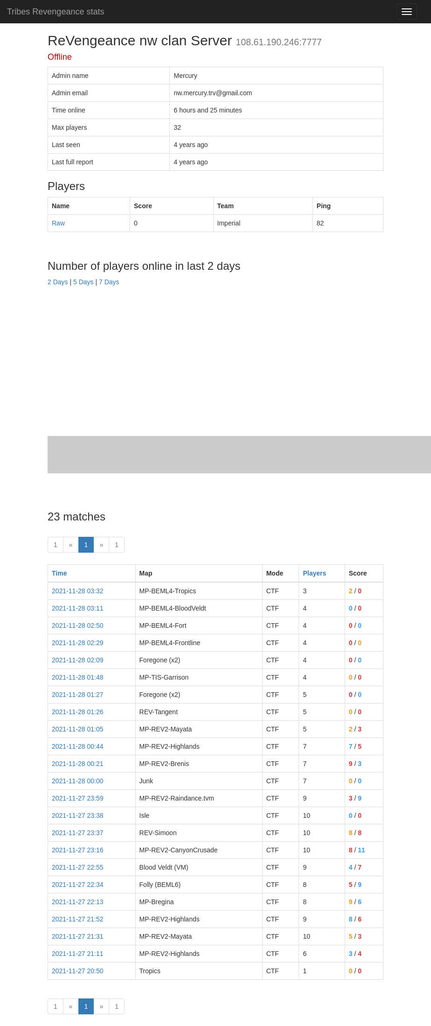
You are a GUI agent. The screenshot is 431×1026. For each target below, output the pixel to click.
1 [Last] (116, 544)
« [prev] (71, 544)
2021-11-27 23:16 (78, 850)
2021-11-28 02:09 (78, 660)
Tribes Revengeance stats (55, 11)
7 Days (109, 282)
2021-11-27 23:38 (78, 815)
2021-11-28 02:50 (78, 625)
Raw (58, 223)
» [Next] (101, 544)
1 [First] (55, 544)
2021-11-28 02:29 (78, 643)
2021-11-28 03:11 (78, 608)
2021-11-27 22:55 (78, 867)
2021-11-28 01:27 (78, 694)
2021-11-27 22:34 (78, 884)
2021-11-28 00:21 (78, 763)
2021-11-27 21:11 (78, 953)
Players (314, 573)
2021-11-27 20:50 (78, 971)
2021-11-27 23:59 (78, 798)
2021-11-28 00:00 (78, 781)
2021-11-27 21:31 (78, 936)
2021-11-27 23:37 (78, 832)
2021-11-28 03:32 (78, 591)
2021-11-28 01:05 (78, 729)
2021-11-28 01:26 (78, 712)
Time (59, 573)
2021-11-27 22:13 (78, 902)
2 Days (58, 282)
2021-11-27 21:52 (78, 919)
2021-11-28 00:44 (78, 746)
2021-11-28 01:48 (78, 677)
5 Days (83, 282)
